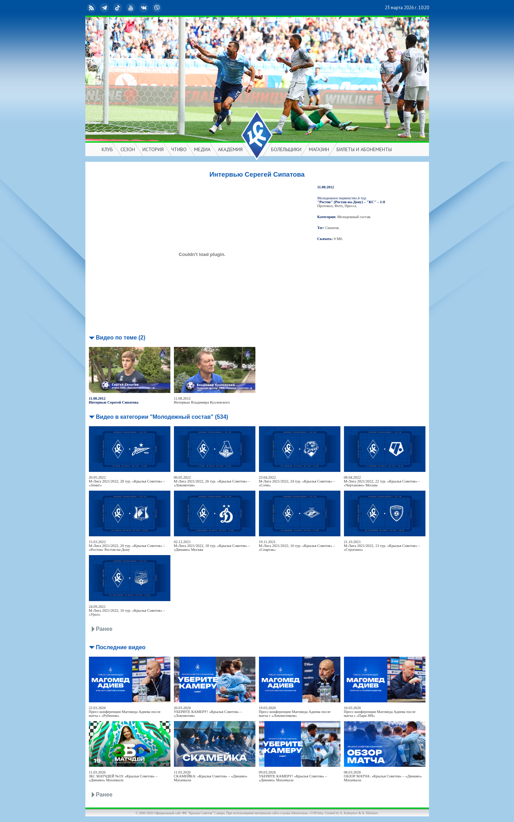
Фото (338, 206)
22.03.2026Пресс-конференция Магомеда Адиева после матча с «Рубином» (125, 712)
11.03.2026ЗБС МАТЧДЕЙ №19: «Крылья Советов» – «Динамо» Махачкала (123, 776)
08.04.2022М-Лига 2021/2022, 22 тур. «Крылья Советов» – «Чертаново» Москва (382, 481)
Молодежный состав (353, 217)
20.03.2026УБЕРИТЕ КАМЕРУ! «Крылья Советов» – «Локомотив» (208, 712)
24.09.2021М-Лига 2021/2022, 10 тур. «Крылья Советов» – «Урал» (127, 610)
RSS (92, 7)
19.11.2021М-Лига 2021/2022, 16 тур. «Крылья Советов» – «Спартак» (297, 546)
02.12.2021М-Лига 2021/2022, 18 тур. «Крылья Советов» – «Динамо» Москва (212, 546)
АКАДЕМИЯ (230, 149)
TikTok (118, 7)
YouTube (131, 7)
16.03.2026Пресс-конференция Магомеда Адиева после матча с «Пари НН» (380, 712)
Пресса (350, 206)
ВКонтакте (144, 7)
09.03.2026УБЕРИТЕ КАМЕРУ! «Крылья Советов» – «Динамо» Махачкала (293, 776)
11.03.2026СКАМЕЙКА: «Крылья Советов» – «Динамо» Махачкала (211, 776)
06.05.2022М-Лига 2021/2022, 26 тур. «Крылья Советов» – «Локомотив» (212, 481)
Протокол (325, 206)
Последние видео (121, 647)
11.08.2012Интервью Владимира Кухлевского (202, 400)
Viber (157, 7)
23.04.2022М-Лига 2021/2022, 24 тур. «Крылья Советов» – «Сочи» (297, 481)
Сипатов (332, 228)
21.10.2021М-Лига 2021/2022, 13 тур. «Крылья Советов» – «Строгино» (382, 546)
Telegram (105, 7)
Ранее (104, 629)
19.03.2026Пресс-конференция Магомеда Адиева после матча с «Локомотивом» (295, 712)
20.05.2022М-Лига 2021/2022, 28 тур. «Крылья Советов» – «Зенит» (127, 481)
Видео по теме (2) (121, 338)
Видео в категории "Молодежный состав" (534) (162, 417)
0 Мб (338, 239)
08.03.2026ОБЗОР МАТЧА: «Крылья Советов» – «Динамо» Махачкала (383, 776)
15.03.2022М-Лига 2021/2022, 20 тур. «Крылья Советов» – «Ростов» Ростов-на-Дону (127, 546)
